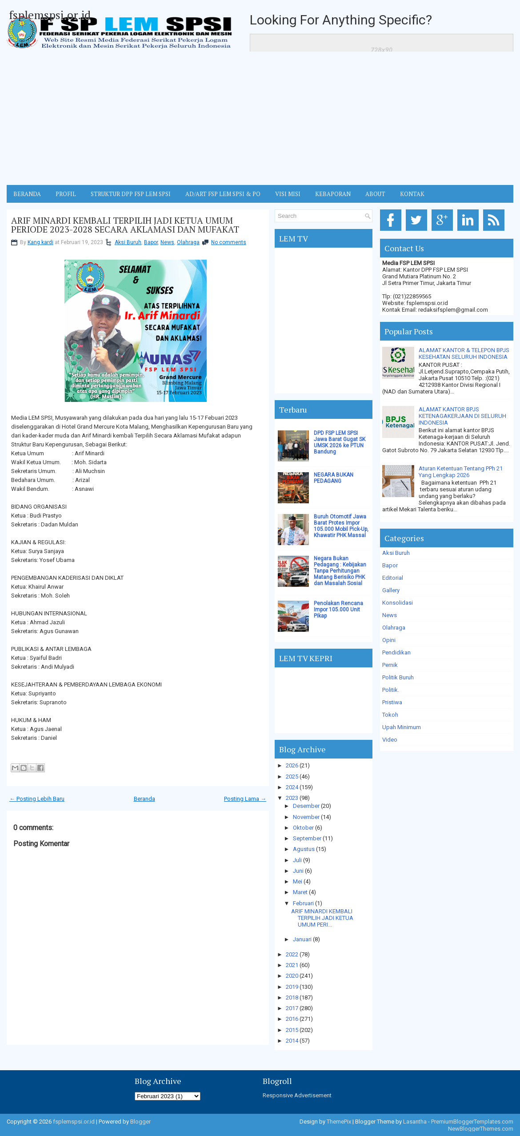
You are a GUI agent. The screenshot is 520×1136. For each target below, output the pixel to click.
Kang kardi (40, 242)
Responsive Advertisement (297, 1095)
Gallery (391, 590)
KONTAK (412, 194)
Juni (298, 870)
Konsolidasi (397, 602)
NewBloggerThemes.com (480, 1128)
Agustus (304, 849)
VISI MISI (287, 194)
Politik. (390, 689)
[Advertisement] (260, 118)
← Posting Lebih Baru (36, 798)
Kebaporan (333, 194)
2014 (292, 1040)
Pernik (390, 665)
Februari (303, 903)
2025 (292, 776)
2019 (292, 986)
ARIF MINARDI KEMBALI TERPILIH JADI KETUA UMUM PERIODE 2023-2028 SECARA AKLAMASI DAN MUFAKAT (125, 225)
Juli (297, 860)
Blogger (140, 1121)
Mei (297, 881)
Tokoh (390, 714)
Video (389, 739)
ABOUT (375, 194)
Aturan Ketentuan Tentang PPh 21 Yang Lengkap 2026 (461, 471)
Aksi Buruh (128, 242)
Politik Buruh (398, 677)
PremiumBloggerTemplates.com (472, 1121)
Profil (66, 194)
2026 (292, 765)
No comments (228, 242)
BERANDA (27, 194)
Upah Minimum (401, 727)
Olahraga (188, 242)
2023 (292, 798)
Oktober (303, 827)
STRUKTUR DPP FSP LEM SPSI (131, 194)
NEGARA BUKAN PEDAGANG (333, 478)
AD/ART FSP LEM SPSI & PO (222, 194)
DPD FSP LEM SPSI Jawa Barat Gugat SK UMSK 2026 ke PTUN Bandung (339, 442)
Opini (389, 640)
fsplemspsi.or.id (50, 14)
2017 (292, 1008)
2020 (292, 975)
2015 (292, 1030)
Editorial (392, 577)
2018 (292, 997)
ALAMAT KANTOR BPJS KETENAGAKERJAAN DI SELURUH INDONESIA (462, 416)
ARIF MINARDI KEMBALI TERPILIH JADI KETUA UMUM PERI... (322, 918)
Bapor (151, 242)
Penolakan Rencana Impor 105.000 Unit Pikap (338, 609)
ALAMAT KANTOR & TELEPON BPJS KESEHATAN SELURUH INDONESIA (464, 353)
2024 (292, 787)
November (306, 817)
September (307, 838)
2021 (292, 965)
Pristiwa (392, 702)
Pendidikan (396, 652)
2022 (292, 954)
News (167, 242)
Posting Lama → (245, 798)
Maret (300, 892)
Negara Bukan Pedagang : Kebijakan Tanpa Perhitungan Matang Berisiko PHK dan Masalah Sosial (340, 570)
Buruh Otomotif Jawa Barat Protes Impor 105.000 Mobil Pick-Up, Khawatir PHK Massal (341, 526)
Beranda (144, 798)
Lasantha (415, 1121)
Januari (302, 939)
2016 (292, 1019)
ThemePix (339, 1121)
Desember (306, 806)
